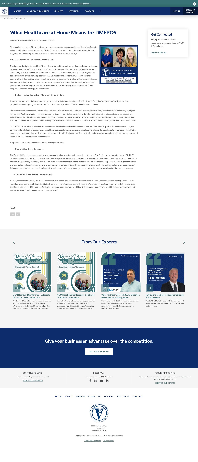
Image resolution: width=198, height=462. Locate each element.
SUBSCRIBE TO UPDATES (33, 381)
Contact (89, 11)
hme (12, 214)
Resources (74, 11)
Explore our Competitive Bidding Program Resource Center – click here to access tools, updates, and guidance (46, 3)
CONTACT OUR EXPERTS (165, 383)
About (17, 11)
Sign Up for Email (158, 52)
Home (58, 396)
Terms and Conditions (92, 441)
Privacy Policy (108, 441)
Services (58, 11)
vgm (18, 214)
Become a (190, 11)
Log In (177, 11)
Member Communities (38, 11)
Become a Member (99, 351)
